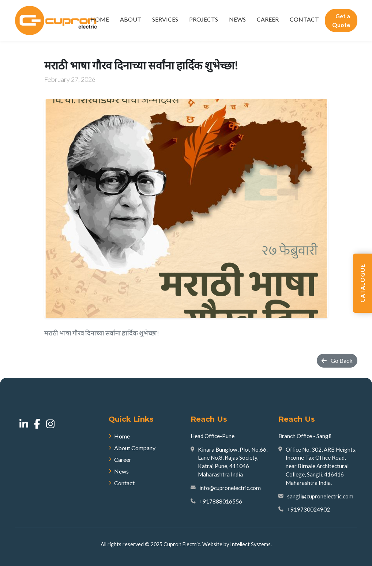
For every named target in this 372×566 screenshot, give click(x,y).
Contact (304, 19)
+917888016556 (220, 501)
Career (268, 19)
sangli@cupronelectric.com (320, 496)
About (130, 19)
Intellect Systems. (251, 544)
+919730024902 (308, 509)
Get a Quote (341, 20)
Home (99, 19)
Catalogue (362, 283)
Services (165, 19)
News (237, 19)
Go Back (337, 360)
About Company (132, 447)
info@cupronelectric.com (230, 488)
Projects (203, 19)
